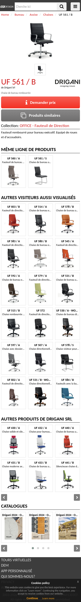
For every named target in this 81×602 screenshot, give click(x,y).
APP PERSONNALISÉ (16, 571)
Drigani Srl (9, 87)
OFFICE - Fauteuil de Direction (44, 125)
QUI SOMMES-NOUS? (18, 576)
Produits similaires (40, 115)
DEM (5, 565)
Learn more (48, 598)
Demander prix (40, 102)
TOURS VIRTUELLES (16, 560)
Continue (32, 598)
